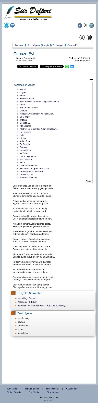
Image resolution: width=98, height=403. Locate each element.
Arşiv (46, 45)
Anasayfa (19, 45)
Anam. (23, 104)
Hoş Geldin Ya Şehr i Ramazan (34, 168)
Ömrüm (23, 111)
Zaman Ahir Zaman (29, 108)
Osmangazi (58, 45)
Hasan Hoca (25, 150)
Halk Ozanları (52, 389)
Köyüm (23, 138)
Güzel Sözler (72, 389)
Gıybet (23, 92)
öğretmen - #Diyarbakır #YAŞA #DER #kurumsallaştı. (42, 306)
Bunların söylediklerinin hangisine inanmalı (39, 101)
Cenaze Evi (72, 45)
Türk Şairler (12, 389)
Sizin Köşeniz (34, 45)
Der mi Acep (25, 132)
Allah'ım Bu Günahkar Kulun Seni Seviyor (39, 129)
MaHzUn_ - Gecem (27, 298)
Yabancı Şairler (32, 389)
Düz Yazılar (34, 392)
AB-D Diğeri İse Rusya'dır (31, 171)
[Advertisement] (49, 360)
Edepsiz (23, 147)
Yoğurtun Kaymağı (28, 178)
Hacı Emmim (26, 159)
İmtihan (23, 120)
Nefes (22, 95)
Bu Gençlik (25, 144)
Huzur (22, 162)
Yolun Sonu (25, 141)
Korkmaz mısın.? (27, 98)
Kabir (22, 135)
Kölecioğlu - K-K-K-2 (27, 302)
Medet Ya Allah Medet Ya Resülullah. (37, 114)
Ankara (23, 89)
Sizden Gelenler (14, 392)
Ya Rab (23, 153)
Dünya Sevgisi (26, 175)
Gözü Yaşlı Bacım (28, 156)
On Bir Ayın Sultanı (28, 165)
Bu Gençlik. (25, 117)
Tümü (89, 181)
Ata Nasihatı (25, 126)
